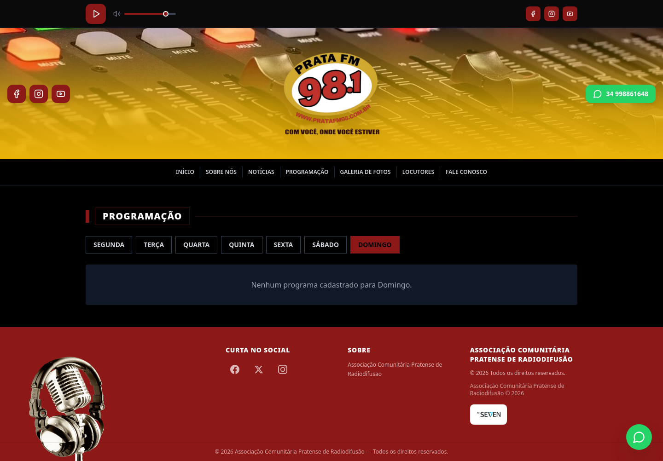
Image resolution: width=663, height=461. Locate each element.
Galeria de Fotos (365, 172)
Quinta (241, 244)
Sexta (283, 244)
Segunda (108, 244)
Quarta (196, 244)
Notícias (261, 172)
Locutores (418, 172)
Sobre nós (221, 172)
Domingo (375, 244)
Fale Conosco (466, 172)
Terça (154, 244)
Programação (307, 172)
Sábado (325, 244)
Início (185, 172)
